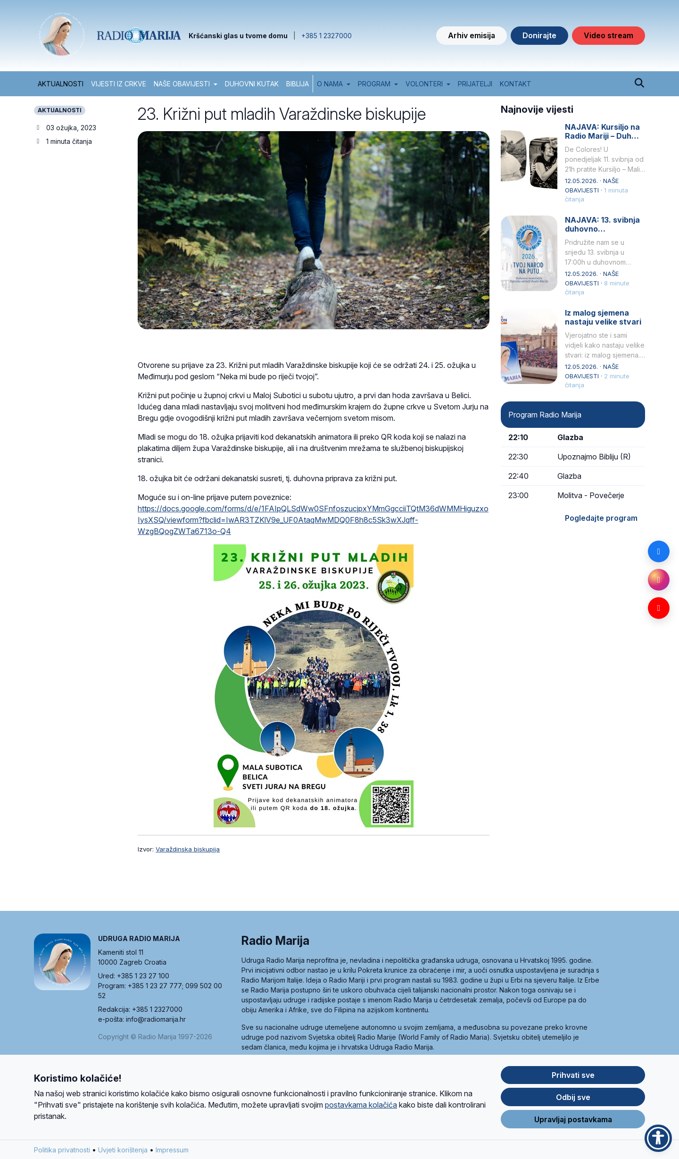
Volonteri (424, 84)
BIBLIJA (297, 84)
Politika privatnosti (62, 1152)
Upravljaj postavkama (573, 1121)
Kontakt (515, 84)
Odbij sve (573, 1099)
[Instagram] (659, 580)
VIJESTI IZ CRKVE (118, 84)
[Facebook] (659, 551)
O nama (330, 84)
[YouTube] (659, 608)
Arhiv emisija (471, 35)
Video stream (608, 35)
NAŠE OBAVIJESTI (182, 84)
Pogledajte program (601, 518)
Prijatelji (475, 84)
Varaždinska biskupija (188, 849)
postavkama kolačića (361, 1107)
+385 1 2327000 (326, 36)
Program (374, 84)
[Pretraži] (639, 83)
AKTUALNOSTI (60, 84)
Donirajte (539, 35)
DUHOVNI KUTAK (252, 84)
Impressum (172, 1152)
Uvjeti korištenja (123, 1152)
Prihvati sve (573, 1077)
